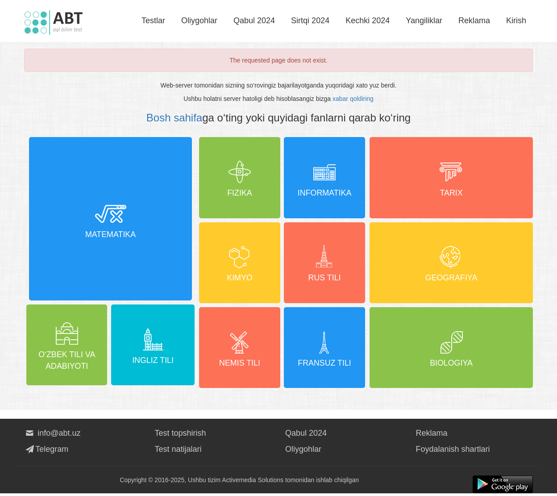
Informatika (325, 177)
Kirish (516, 20)
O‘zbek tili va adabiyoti (67, 348)
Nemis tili (239, 348)
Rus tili (324, 262)
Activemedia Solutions (252, 482)
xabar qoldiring (353, 98)
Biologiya (451, 348)
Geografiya (451, 262)
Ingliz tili (154, 348)
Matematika (110, 220)
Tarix (451, 177)
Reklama (474, 20)
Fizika (239, 177)
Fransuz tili (325, 348)
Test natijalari (178, 451)
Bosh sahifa (174, 118)
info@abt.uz (52, 435)
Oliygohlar (199, 20)
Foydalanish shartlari (453, 451)
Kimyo (239, 262)
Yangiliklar (424, 20)
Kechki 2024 (367, 20)
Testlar (153, 20)
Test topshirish (180, 435)
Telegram (46, 451)
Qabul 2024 (254, 20)
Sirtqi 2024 (310, 20)
